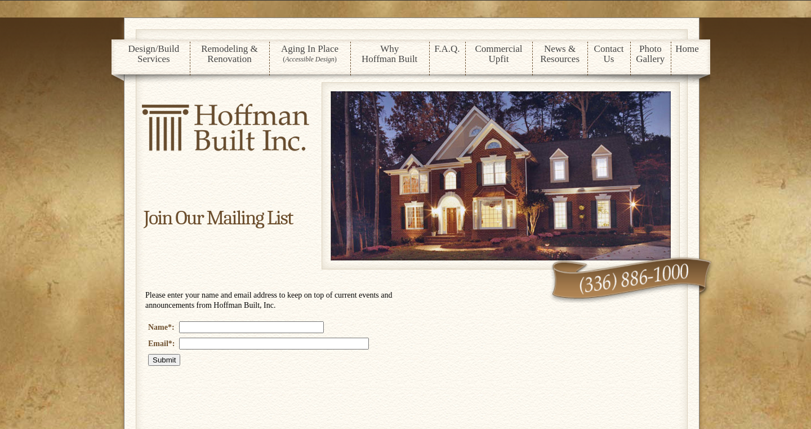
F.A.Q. (447, 48)
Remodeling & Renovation (229, 53)
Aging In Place (309, 53)
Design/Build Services (154, 53)
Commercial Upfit (498, 53)
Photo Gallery (650, 53)
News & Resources (560, 53)
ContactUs (609, 53)
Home (687, 48)
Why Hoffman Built (389, 53)
